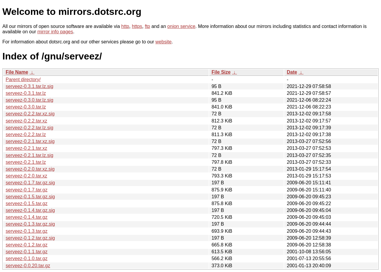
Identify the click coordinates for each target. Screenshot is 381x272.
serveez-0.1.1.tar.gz (27, 251)
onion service (181, 26)
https (137, 26)
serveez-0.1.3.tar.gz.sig (30, 224)
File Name (17, 72)
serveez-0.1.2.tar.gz (27, 244)
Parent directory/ (23, 79)
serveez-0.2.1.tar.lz (26, 162)
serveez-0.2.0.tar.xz (26, 175)
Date (292, 72)
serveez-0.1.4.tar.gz (27, 217)
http (125, 26)
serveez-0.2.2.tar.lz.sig (29, 127)
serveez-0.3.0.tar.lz (26, 106)
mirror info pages (55, 31)
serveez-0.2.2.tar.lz (26, 134)
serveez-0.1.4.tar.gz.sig (30, 210)
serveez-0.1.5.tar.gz (27, 203)
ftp (147, 26)
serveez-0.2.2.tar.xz (26, 120)
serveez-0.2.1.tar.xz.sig (30, 141)
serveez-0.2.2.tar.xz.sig (30, 113)
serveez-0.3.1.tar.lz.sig (29, 86)
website (163, 41)
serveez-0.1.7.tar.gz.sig (30, 182)
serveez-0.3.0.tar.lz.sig (29, 100)
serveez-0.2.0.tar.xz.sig (30, 169)
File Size (221, 72)
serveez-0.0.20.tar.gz (28, 265)
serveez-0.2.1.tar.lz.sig (29, 155)
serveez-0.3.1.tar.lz (26, 93)
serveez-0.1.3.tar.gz (27, 231)
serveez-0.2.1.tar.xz (26, 148)
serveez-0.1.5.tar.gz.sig (30, 196)
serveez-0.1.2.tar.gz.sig (30, 237)
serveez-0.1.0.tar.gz (27, 258)
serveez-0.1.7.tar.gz (27, 189)
